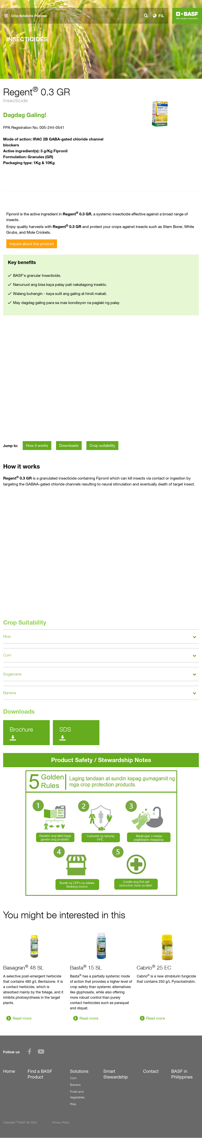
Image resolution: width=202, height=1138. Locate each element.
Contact (151, 1071)
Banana (75, 1085)
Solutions (79, 1071)
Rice (73, 1104)
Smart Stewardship (115, 1074)
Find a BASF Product (40, 1074)
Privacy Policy (60, 1122)
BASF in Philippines (182, 1074)
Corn (73, 1078)
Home (9, 1071)
